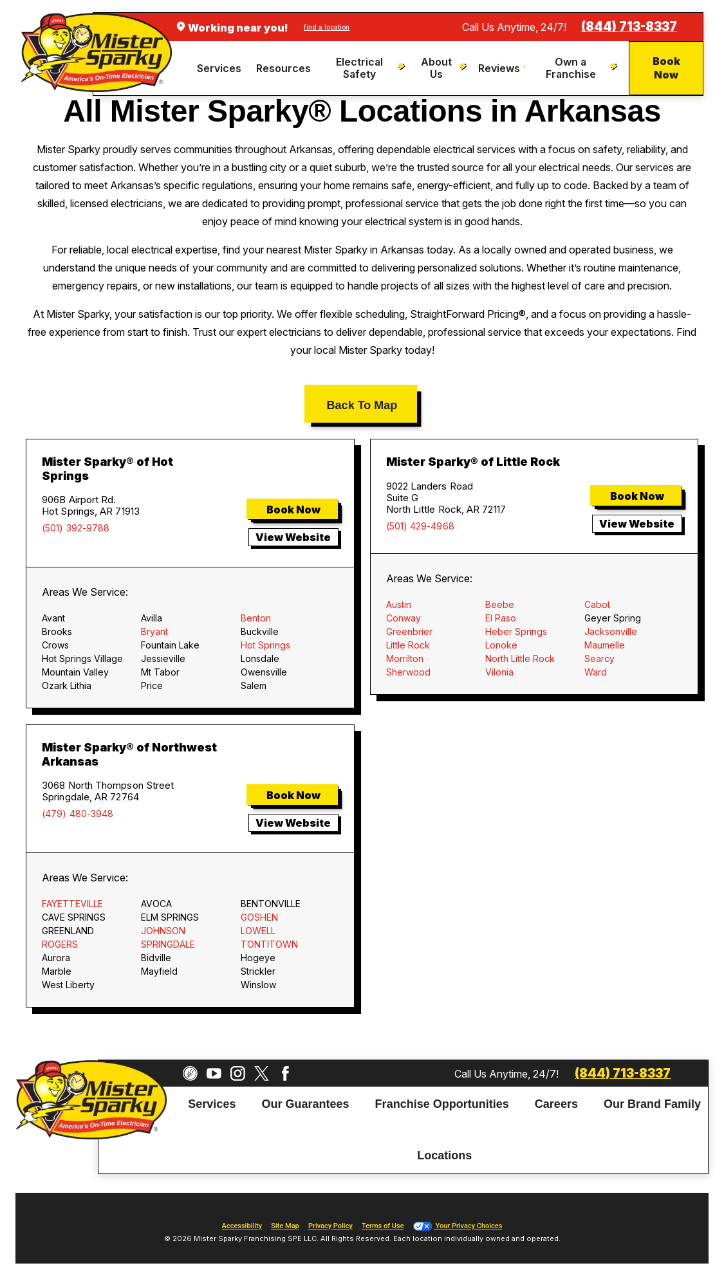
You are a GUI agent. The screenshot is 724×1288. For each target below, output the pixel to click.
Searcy (599, 658)
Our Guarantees (305, 1104)
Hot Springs (265, 644)
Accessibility (242, 1226)
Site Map (285, 1226)
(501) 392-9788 (75, 528)
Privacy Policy (330, 1226)
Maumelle (604, 644)
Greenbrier (409, 631)
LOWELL (258, 930)
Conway (403, 617)
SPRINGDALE (168, 944)
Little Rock (408, 644)
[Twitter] (261, 1073)
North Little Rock (520, 658)
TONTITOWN (269, 944)
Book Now (666, 68)
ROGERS (60, 944)
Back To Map (362, 405)
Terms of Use (383, 1226)
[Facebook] (285, 1073)
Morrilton (404, 658)
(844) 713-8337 (629, 26)
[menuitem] (221, 68)
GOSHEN (259, 917)
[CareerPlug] (190, 1073)
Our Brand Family (652, 1104)
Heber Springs (516, 631)
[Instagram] (237, 1073)
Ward (595, 672)
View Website (293, 537)
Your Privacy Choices (458, 1226)
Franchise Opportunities (442, 1104)
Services (212, 1104)
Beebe (499, 604)
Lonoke (501, 644)
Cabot (597, 604)
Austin (398, 604)
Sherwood (408, 672)
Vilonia (499, 672)
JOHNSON (163, 930)
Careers (556, 1104)
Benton (256, 617)
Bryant (154, 631)
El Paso (500, 617)
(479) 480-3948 (77, 813)
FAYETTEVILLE (72, 903)
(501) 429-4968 (420, 526)
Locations (444, 1156)
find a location (326, 27)
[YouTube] (214, 1073)
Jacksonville (610, 631)
